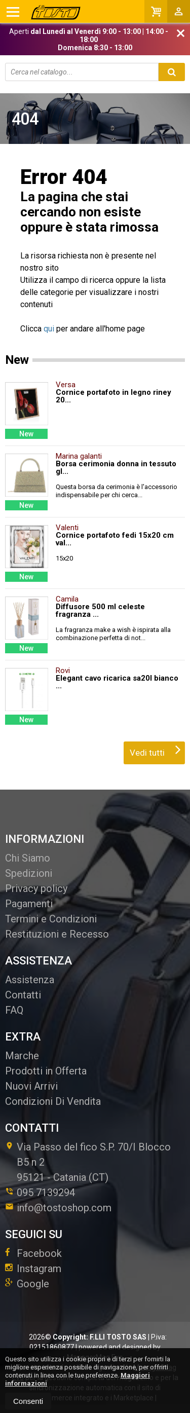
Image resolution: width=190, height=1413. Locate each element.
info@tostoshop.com (58, 1208)
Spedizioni (28, 873)
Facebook (33, 1253)
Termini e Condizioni (51, 919)
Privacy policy (36, 888)
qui (49, 328)
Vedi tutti (155, 749)
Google (27, 1284)
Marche (22, 1056)
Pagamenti (29, 904)
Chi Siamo (27, 858)
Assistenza (29, 980)
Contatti (23, 995)
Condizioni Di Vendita (53, 1101)
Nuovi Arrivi (31, 1086)
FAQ (14, 1010)
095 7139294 (46, 1192)
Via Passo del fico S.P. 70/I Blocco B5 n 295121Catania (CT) (88, 1162)
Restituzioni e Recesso (57, 934)
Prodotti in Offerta (46, 1071)
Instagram (33, 1268)
